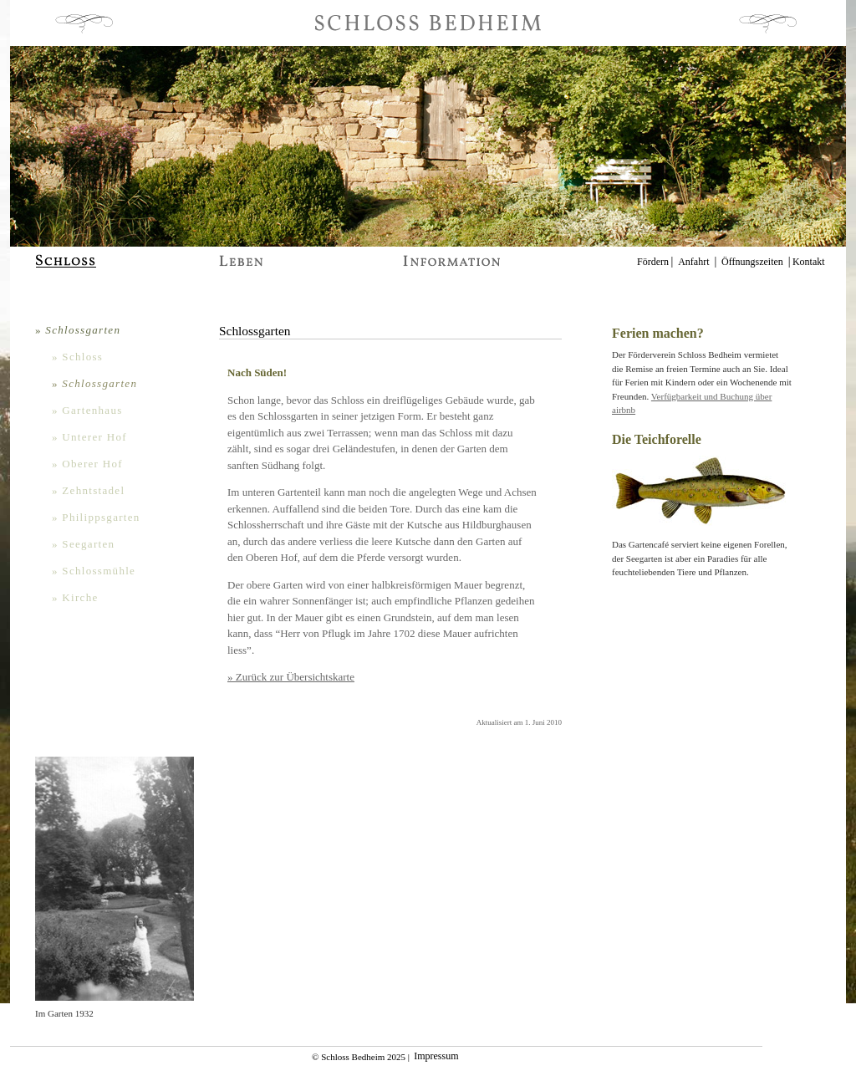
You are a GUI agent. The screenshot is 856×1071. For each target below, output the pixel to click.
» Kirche (75, 597)
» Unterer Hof (89, 437)
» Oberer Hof (87, 463)
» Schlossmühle (93, 570)
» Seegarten (83, 544)
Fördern (653, 262)
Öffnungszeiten (752, 262)
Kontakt (808, 262)
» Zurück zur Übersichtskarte (290, 677)
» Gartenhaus (87, 410)
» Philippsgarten (96, 517)
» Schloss (77, 356)
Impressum (436, 1057)
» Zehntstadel (88, 490)
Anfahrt (693, 262)
